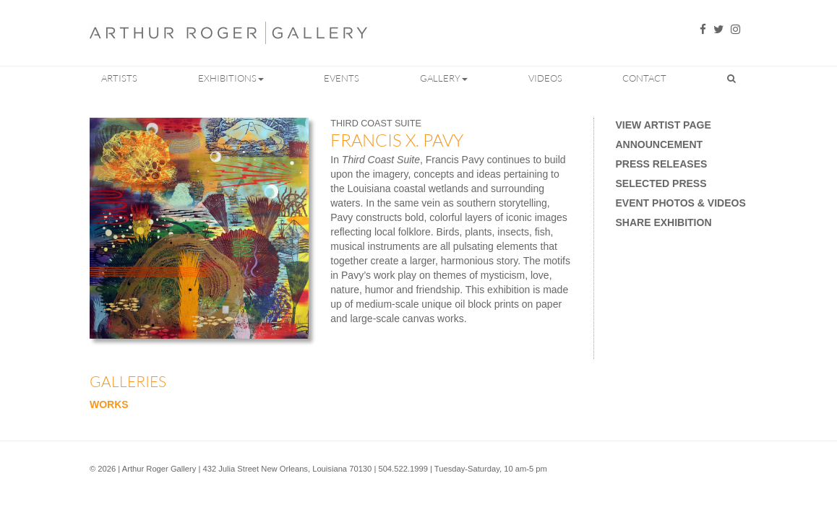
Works (109, 404)
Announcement (659, 144)
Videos (545, 78)
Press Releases (662, 164)
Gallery (444, 78)
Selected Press (661, 183)
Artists (119, 78)
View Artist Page (663, 125)
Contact (644, 78)
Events (341, 78)
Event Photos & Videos (681, 203)
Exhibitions (231, 78)
